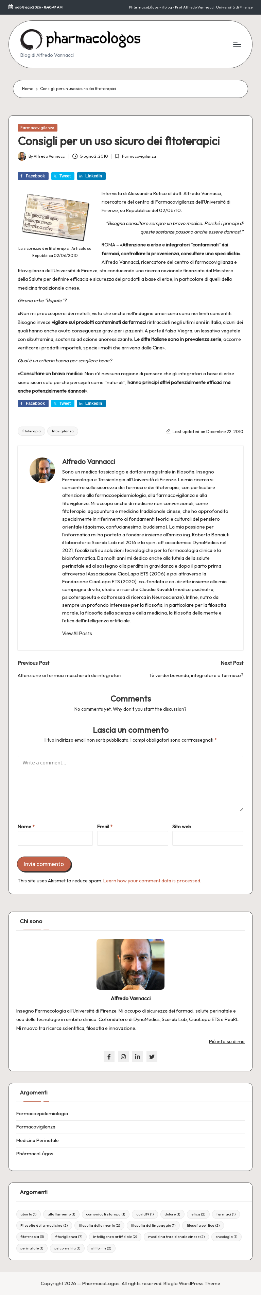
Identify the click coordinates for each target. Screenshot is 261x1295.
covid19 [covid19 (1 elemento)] (145, 1214)
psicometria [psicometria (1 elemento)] (67, 1248)
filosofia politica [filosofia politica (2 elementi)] (203, 1225)
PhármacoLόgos (34, 1154)
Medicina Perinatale (37, 1140)
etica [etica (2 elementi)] (198, 1214)
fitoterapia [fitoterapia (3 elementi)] (32, 1236)
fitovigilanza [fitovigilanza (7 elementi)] (68, 1236)
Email (104, 827)
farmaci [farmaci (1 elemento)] (226, 1214)
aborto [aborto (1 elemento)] (28, 1214)
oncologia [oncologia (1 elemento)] (226, 1236)
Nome (26, 827)
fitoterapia (31, 431)
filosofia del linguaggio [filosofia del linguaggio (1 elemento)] (153, 1225)
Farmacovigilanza (37, 127)
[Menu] (236, 44)
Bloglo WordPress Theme (191, 1283)
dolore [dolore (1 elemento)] (172, 1214)
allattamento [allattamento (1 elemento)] (61, 1214)
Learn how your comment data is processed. (152, 881)
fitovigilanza (63, 431)
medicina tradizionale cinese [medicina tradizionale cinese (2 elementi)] (176, 1236)
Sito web (181, 827)
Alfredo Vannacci (88, 461)
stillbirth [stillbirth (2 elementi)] (101, 1248)
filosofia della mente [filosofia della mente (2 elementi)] (99, 1225)
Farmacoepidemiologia (42, 1113)
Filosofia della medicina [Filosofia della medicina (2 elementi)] (44, 1225)
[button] (77, 633)
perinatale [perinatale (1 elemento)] (31, 1248)
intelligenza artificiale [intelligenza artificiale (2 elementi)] (115, 1236)
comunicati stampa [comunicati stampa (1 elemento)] (105, 1214)
